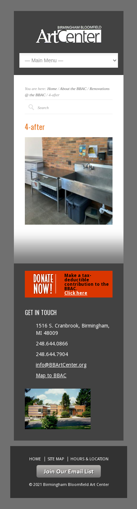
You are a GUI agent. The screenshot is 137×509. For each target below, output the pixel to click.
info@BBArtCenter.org (61, 365)
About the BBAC (73, 88)
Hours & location (90, 459)
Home (52, 88)
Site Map (55, 459)
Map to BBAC (51, 375)
